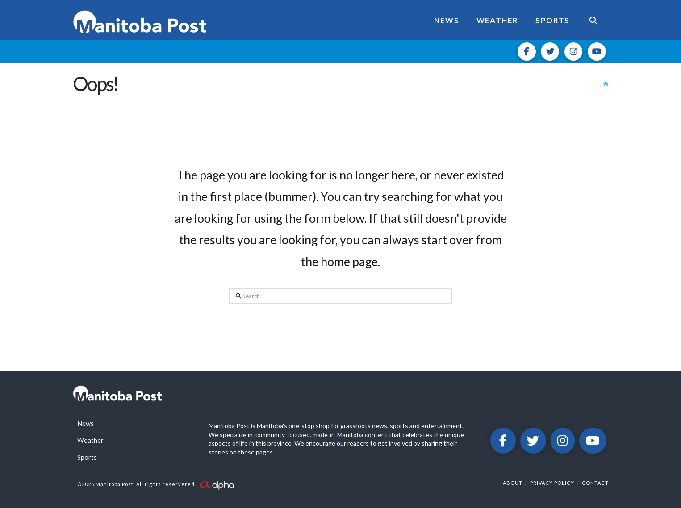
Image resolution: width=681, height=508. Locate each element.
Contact (595, 483)
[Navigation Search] (593, 20)
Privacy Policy (552, 483)
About (512, 483)
